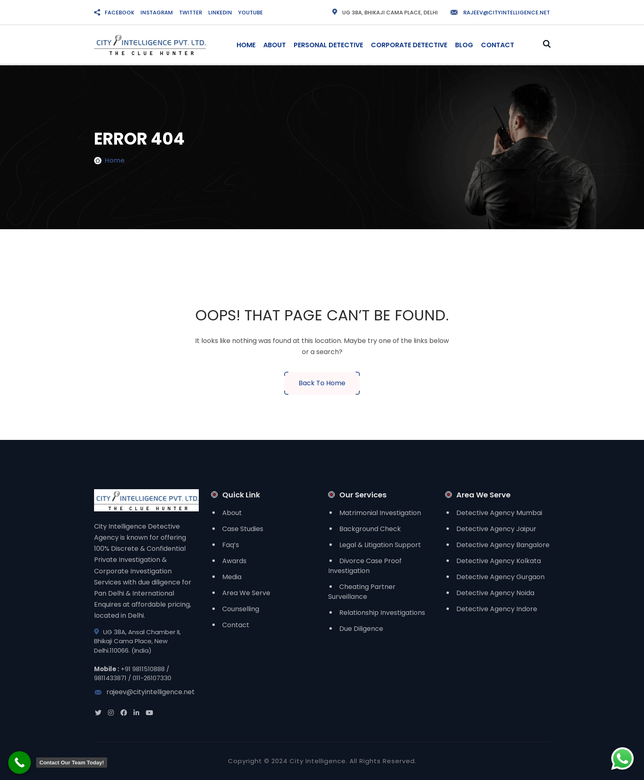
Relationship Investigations (382, 612)
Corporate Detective (409, 45)
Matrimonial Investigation (380, 513)
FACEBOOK (119, 12)
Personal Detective (328, 45)
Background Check (370, 529)
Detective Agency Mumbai (499, 513)
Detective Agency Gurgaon (500, 577)
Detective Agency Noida (495, 593)
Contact (497, 45)
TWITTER (190, 12)
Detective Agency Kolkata (498, 561)
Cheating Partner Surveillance (362, 591)
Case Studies (242, 529)
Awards (234, 561)
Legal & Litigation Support (380, 545)
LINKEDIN (220, 12)
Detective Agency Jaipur (496, 529)
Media (232, 577)
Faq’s (230, 545)
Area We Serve (246, 593)
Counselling (240, 609)
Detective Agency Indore (496, 609)
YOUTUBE (250, 12)
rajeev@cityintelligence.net (500, 12)
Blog (464, 45)
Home (246, 45)
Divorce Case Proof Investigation (365, 565)
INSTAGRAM (156, 12)
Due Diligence (361, 628)
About (274, 45)
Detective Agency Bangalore (503, 545)
